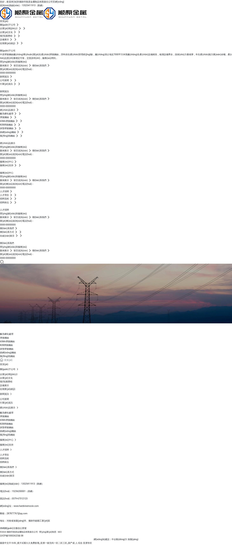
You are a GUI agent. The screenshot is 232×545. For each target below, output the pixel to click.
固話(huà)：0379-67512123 (13, 498)
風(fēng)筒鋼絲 (7, 356)
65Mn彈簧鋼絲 (7, 341)
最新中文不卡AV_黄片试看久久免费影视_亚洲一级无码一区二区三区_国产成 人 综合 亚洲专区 (46, 543)
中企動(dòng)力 (119, 539)
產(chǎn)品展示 (22, 327)
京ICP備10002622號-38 (11, 535)
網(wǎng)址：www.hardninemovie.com (19, 506)
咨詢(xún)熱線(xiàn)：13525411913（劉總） (22, 5)
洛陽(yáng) (133, 539)
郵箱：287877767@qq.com (13, 513)
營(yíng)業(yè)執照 (47, 532)
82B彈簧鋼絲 (6, 345)
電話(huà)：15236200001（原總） (17, 491)
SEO (60, 532)
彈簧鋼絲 (4, 338)
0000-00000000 (8, 73)
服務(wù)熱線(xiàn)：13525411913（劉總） (22, 483)
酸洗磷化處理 (6, 334)
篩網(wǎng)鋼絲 (8, 352)
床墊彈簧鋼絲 (6, 349)
